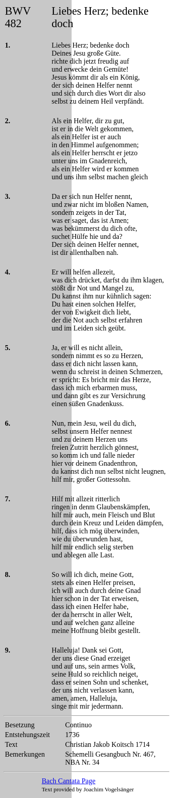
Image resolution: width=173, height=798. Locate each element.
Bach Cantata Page (69, 781)
